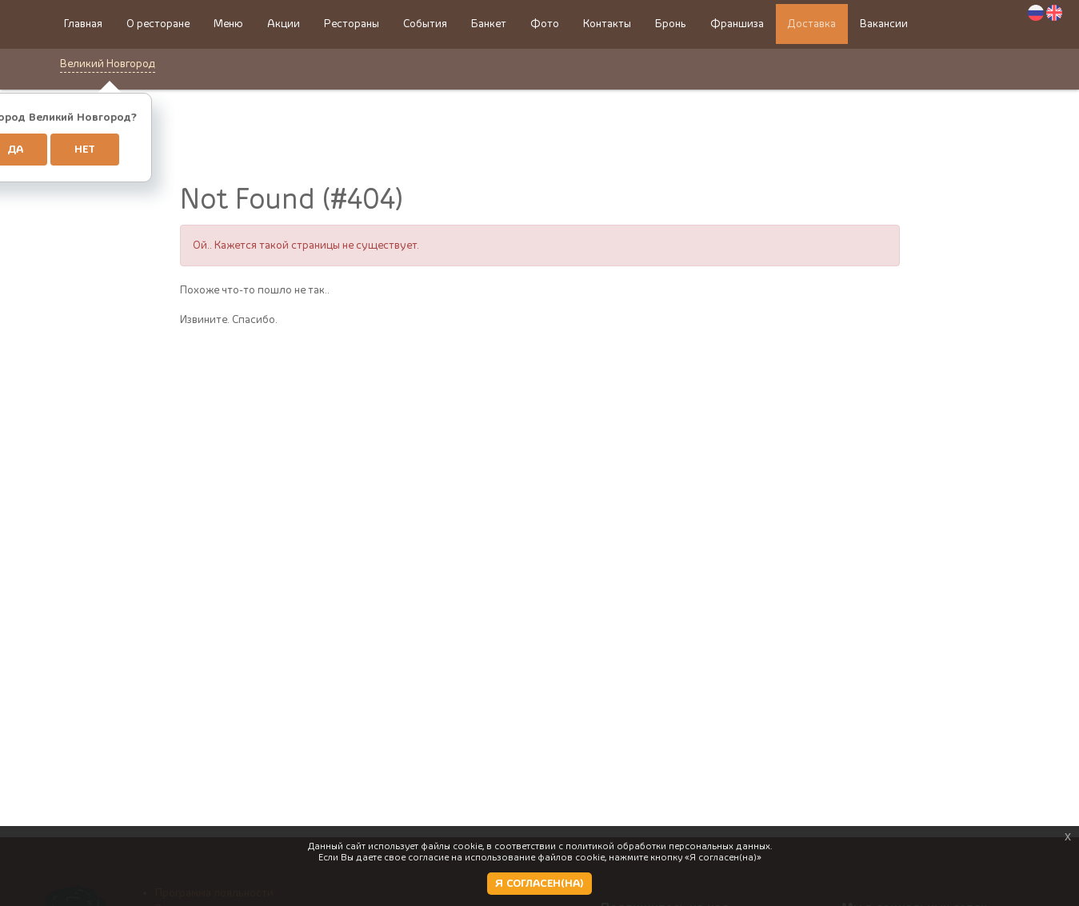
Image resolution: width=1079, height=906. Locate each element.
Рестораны (351, 24)
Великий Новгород (107, 64)
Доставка (812, 24)
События (425, 24)
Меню (228, 24)
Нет (84, 149)
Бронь (670, 24)
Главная (83, 24)
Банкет (488, 24)
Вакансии (884, 24)
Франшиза (737, 24)
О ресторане (158, 24)
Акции (283, 24)
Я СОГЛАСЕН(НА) (539, 883)
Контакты (607, 24)
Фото (544, 24)
